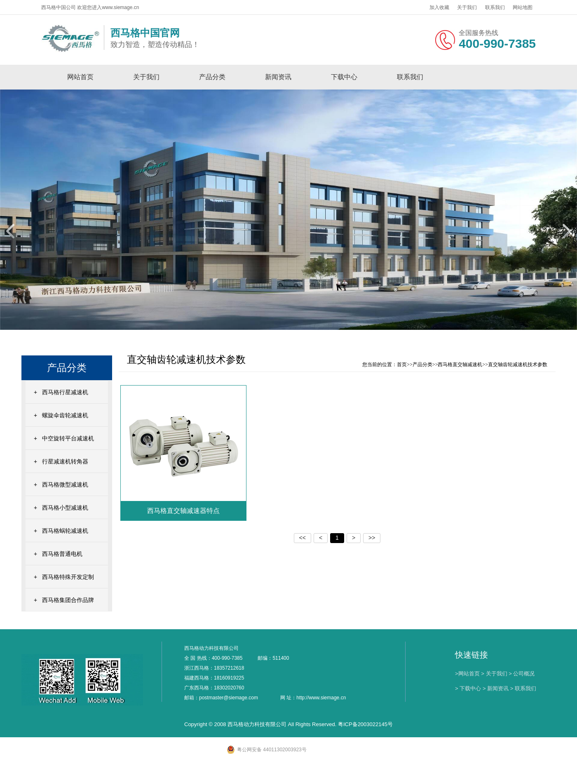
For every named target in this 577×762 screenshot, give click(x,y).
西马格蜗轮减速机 (65, 530)
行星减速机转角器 (65, 461)
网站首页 (80, 76)
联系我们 (495, 7)
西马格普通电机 (62, 553)
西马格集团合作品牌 (68, 600)
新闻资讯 (278, 76)
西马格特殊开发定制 (68, 577)
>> (371, 537)
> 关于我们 (494, 673)
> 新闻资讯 (496, 688)
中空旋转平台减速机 (68, 438)
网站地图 (522, 7)
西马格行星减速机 (65, 392)
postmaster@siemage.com (228, 698)
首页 (402, 364)
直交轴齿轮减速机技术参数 (517, 364)
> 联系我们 (523, 688)
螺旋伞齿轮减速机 (65, 415)
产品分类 (212, 76)
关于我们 (467, 7)
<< (302, 537)
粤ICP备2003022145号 (365, 724)
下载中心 (344, 76)
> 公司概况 (522, 673)
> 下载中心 (468, 688)
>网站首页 (467, 673)
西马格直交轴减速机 (460, 364)
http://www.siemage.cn (321, 698)
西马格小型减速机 (65, 507)
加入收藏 (439, 7)
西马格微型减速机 (65, 484)
